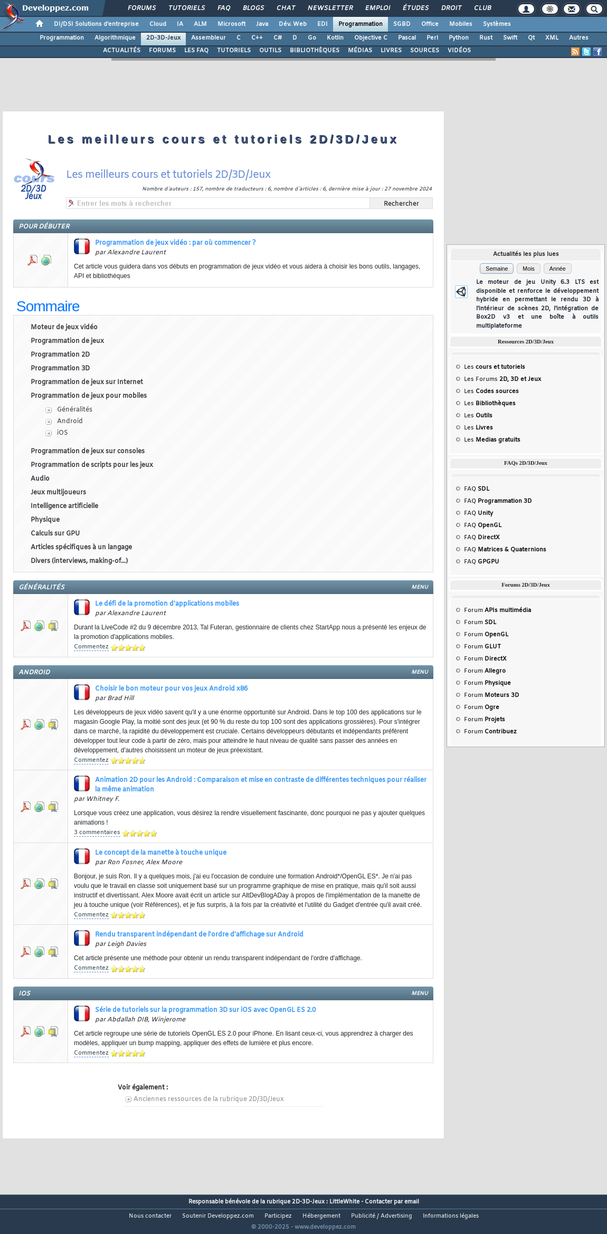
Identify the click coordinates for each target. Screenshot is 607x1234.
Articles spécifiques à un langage (81, 547)
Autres (579, 38)
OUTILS (270, 50)
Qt (531, 38)
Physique (45, 520)
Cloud (157, 24)
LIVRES (391, 50)
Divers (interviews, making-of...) (79, 561)
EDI (322, 24)
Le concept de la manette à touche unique (160, 853)
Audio (40, 479)
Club (481, 8)
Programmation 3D (60, 369)
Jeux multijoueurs (58, 493)
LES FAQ (196, 50)
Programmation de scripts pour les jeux (92, 465)
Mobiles (460, 24)
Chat (285, 8)
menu (419, 587)
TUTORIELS (234, 50)
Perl (432, 38)
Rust (485, 38)
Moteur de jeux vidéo (64, 327)
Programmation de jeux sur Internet (87, 382)
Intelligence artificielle (64, 506)
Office (430, 24)
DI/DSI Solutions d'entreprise (96, 24)
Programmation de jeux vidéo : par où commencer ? (175, 243)
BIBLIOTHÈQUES (314, 50)
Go (312, 38)
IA (180, 24)
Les (494, 367)
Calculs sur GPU (55, 534)
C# (277, 38)
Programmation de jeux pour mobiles (89, 396)
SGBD (402, 24)
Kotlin (335, 38)
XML (551, 38)
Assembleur (208, 38)
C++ (257, 38)
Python (459, 38)
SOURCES (424, 50)
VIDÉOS (459, 50)
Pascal (407, 38)
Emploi (377, 8)
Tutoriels (186, 8)
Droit (451, 8)
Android (70, 421)
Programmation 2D (60, 355)
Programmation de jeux (67, 341)
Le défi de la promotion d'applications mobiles (167, 604)
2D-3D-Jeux (163, 38)
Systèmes (497, 24)
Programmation (360, 24)
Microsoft (231, 24)
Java (262, 24)
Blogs (252, 8)
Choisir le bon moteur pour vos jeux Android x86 (171, 689)
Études (415, 8)
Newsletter (329, 8)
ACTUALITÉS (121, 50)
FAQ (223, 8)
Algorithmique (115, 38)
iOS (62, 433)
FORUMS (162, 50)
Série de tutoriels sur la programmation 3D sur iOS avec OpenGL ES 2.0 (205, 1010)
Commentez (91, 647)
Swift (510, 38)
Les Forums (502, 379)
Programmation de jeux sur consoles (88, 451)
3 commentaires (97, 832)
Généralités (74, 410)
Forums (141, 8)
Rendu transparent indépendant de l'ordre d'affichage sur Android (199, 935)
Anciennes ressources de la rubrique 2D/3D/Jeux (209, 1099)
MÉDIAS (360, 50)
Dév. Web (293, 24)
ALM (200, 24)
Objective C (370, 38)
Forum (497, 610)
